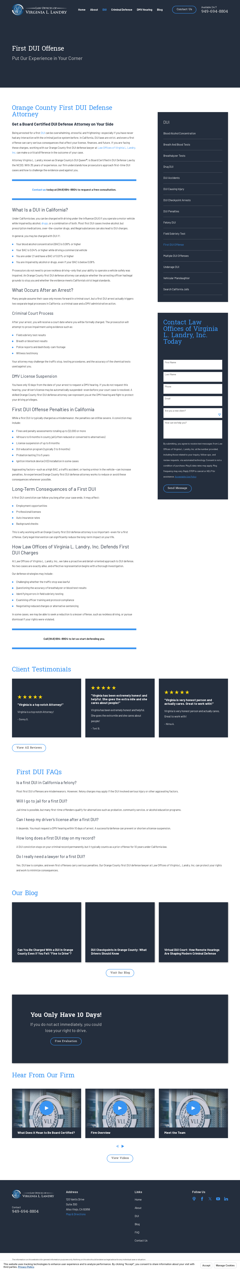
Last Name (170, 374)
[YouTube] (218, 1199)
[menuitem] (192, 133)
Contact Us (184, 9)
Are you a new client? (175, 410)
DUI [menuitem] (104, 9)
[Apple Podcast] (194, 1199)
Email (167, 398)
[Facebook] (202, 1199)
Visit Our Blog (120, 973)
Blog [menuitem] (160, 9)
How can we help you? (176, 422)
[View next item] (122, 1146)
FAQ (137, 1232)
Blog (137, 1224)
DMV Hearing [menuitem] (144, 9)
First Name (170, 362)
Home (138, 1199)
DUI (43, 132)
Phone (168, 386)
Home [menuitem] (82, 9)
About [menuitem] (94, 9)
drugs (45, 223)
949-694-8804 (214, 12)
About (138, 1207)
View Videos (120, 1158)
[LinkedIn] (226, 1199)
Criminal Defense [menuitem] (121, 9)
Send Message (177, 488)
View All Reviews (29, 748)
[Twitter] (210, 1199)
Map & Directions (76, 1214)
